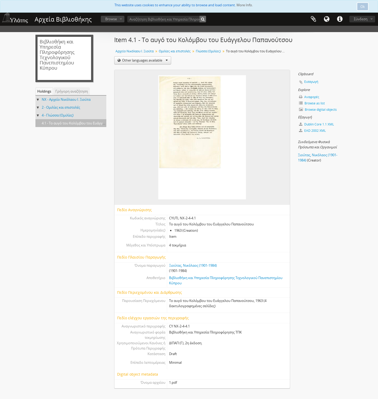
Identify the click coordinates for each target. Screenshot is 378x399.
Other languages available (144, 60)
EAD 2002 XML (312, 130)
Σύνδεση (361, 19)
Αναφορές (309, 97)
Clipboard (313, 19)
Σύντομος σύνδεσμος (339, 19)
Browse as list (312, 103)
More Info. (245, 5)
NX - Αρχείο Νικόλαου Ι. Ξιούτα (66, 99)
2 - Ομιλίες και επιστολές (61, 107)
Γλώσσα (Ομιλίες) (208, 51)
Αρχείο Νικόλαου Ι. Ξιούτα (135, 51)
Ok (362, 6)
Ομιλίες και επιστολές (175, 51)
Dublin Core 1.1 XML (316, 124)
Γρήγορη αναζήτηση (71, 91)
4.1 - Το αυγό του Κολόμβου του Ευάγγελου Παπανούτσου (88, 123)
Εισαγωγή (311, 81)
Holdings (44, 91)
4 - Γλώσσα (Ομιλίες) (58, 115)
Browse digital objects (318, 109)
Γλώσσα (326, 19)
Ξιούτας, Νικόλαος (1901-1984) (193, 265)
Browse (111, 19)
